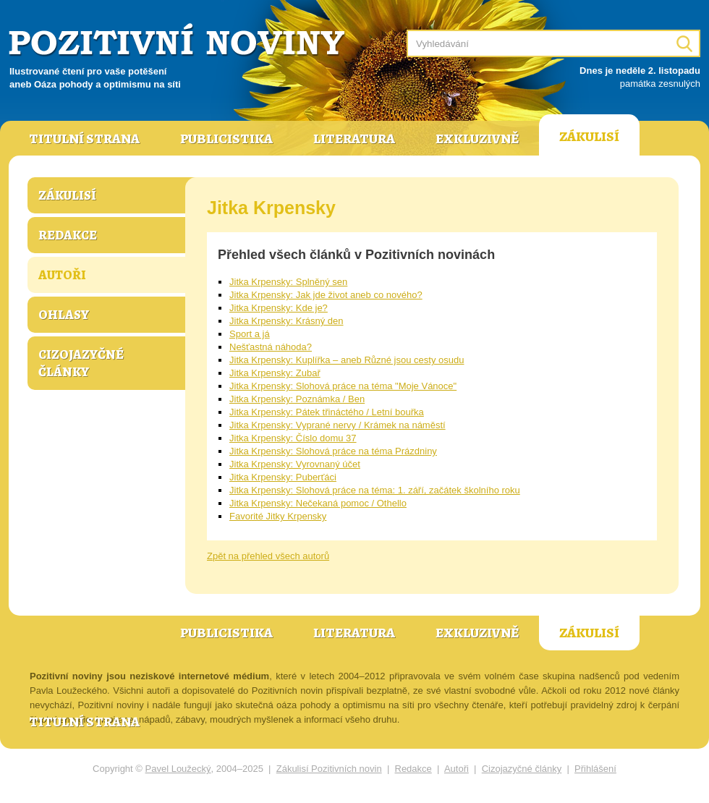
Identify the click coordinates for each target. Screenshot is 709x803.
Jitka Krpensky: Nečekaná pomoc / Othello (318, 503)
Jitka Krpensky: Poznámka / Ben (297, 399)
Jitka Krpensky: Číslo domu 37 (293, 438)
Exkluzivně (477, 138)
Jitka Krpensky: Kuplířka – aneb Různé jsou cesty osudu (346, 359)
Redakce (67, 235)
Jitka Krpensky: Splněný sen (288, 281)
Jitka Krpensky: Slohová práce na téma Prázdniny (333, 451)
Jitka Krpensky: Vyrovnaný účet (294, 464)
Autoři (62, 275)
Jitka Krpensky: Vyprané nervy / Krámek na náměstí (337, 425)
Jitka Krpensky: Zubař (274, 372)
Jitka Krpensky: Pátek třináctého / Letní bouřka (326, 412)
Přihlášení (595, 768)
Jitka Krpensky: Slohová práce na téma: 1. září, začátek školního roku (374, 490)
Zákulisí (589, 136)
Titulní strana (84, 138)
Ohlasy (63, 314)
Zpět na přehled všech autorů (268, 556)
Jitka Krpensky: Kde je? (278, 307)
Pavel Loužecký (178, 768)
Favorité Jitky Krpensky (277, 516)
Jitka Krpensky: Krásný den (286, 320)
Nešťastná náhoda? (270, 346)
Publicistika (226, 138)
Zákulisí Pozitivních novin (329, 768)
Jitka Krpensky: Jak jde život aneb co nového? (326, 294)
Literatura (354, 138)
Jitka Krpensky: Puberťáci (282, 477)
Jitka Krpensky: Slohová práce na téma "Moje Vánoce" (343, 386)
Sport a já (249, 333)
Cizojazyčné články (81, 363)
